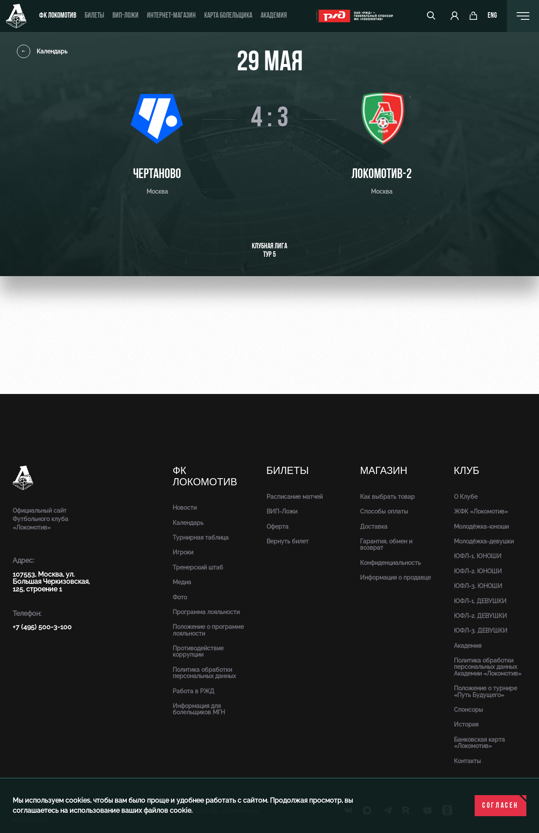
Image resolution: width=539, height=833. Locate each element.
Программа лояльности (206, 612)
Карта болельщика (228, 16)
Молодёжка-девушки (484, 541)
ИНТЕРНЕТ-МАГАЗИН (171, 16)
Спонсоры (468, 709)
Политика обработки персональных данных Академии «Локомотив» (487, 667)
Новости (185, 507)
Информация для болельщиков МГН (199, 709)
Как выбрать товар (387, 496)
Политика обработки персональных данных (204, 672)
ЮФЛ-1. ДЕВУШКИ (480, 601)
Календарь (42, 51)
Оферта (277, 526)
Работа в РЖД (193, 691)
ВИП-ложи (125, 16)
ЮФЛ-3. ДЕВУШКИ (480, 630)
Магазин (383, 471)
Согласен (500, 806)
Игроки (183, 552)
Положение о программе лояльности (208, 629)
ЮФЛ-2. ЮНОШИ (478, 571)
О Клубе (466, 496)
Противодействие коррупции (198, 651)
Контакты (467, 761)
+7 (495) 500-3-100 (42, 627)
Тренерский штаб (198, 567)
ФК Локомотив (57, 16)
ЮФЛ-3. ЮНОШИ (478, 586)
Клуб (467, 471)
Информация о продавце (395, 577)
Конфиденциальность (390, 562)
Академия (274, 16)
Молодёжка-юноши (481, 526)
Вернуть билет (288, 541)
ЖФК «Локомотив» (481, 511)
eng (492, 16)
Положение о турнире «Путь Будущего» (485, 691)
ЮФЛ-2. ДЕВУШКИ (480, 615)
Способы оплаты (384, 511)
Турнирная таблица (201, 537)
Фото (180, 597)
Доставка (373, 526)
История (466, 724)
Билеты (94, 16)
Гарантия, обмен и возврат (386, 544)
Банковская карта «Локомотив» (479, 742)
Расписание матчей (295, 496)
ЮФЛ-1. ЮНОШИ (478, 556)
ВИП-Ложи (282, 511)
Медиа (182, 582)
